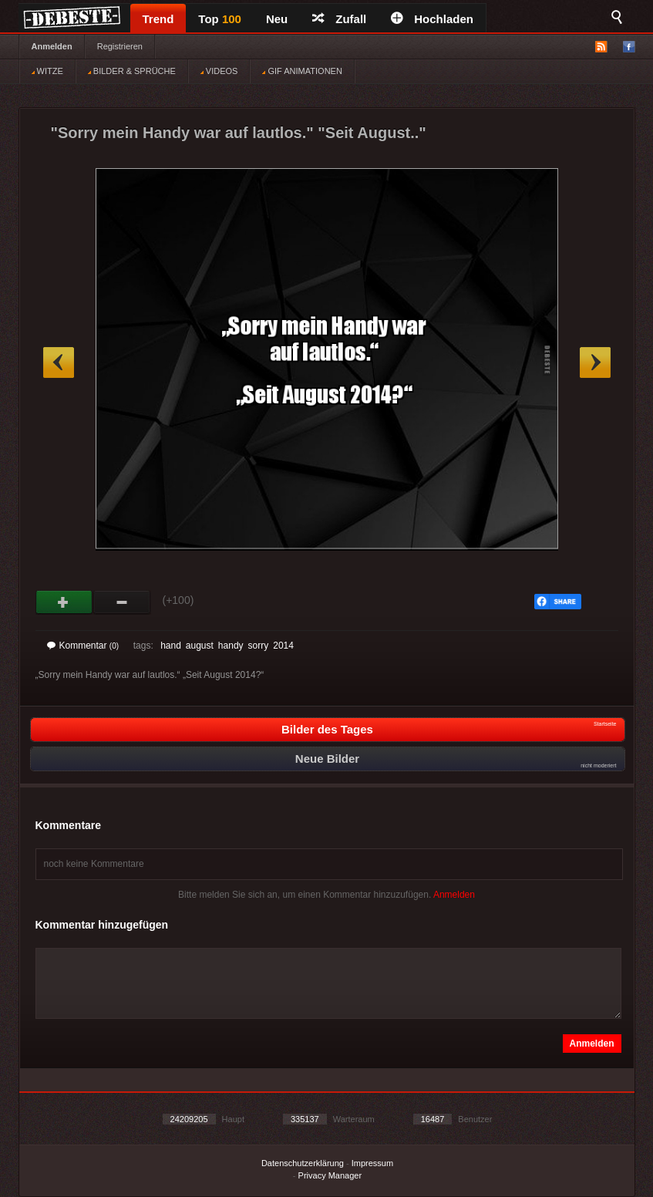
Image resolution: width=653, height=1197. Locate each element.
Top (219, 18)
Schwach (122, 602)
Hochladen (432, 18)
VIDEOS (219, 71)
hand (170, 645)
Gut (64, 602)
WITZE (47, 71)
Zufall (339, 18)
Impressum (372, 1163)
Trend (158, 18)
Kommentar (83, 645)
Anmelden (52, 46)
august (200, 645)
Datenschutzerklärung (302, 1163)
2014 (283, 645)
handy (231, 645)
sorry (258, 645)
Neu (277, 18)
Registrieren (120, 46)
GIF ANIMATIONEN (302, 71)
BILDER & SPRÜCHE (132, 71)
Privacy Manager (330, 1175)
